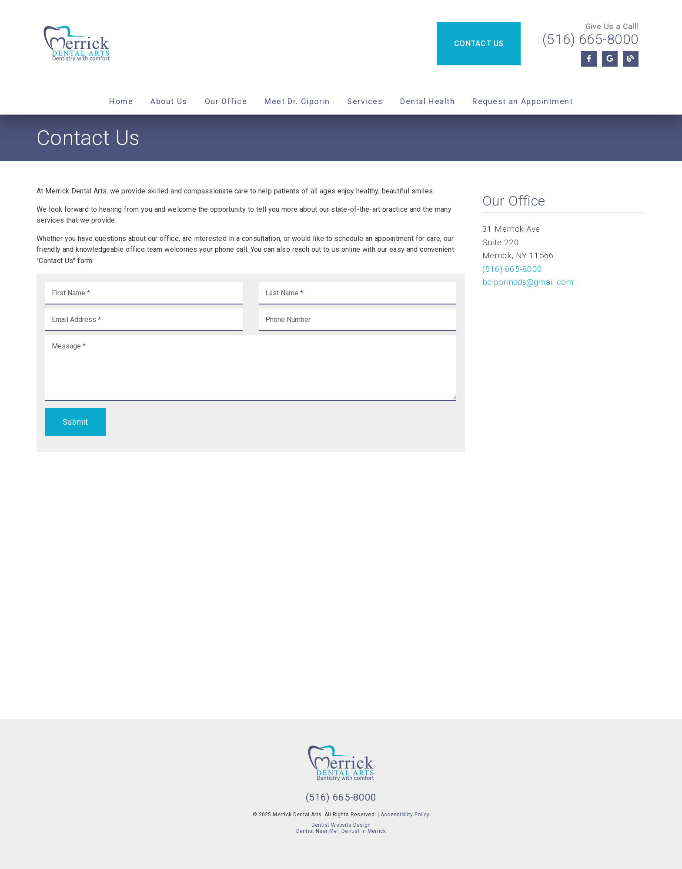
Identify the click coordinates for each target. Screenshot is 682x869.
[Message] (250, 368)
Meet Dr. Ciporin (297, 101)
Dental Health (427, 101)
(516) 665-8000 (590, 39)
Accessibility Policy (405, 815)
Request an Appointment (522, 101)
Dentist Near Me (316, 831)
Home (121, 101)
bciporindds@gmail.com (527, 282)
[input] (144, 293)
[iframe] (251, 581)
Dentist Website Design (341, 825)
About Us (168, 101)
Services (365, 101)
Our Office (226, 101)
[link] (76, 44)
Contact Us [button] (478, 43)
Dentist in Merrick (363, 831)
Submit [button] (75, 421)
